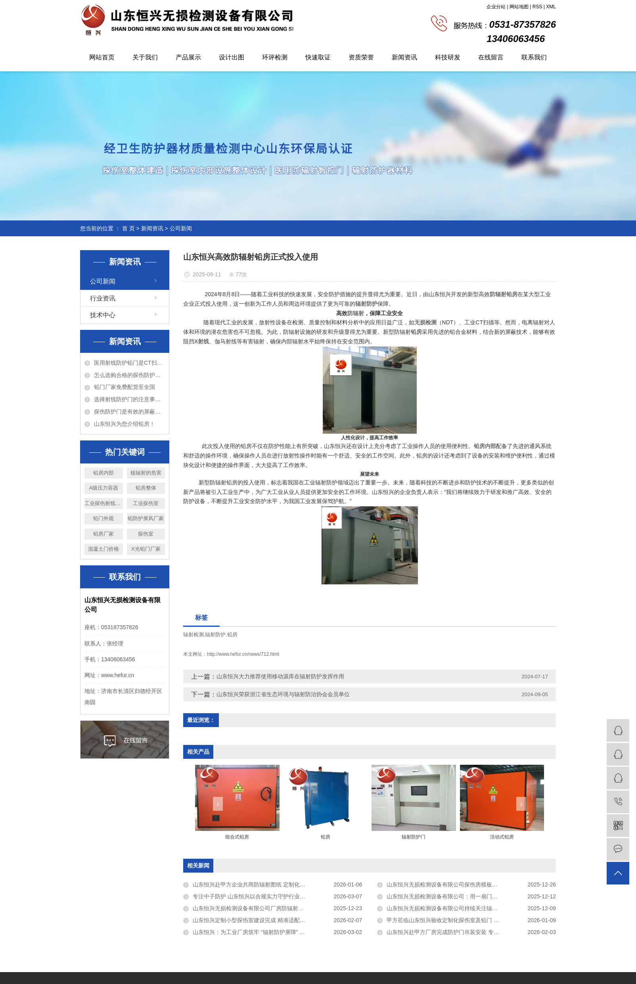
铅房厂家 (103, 534)
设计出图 (231, 57)
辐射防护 (215, 634)
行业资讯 (102, 298)
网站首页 (102, 57)
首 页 (128, 228)
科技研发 (447, 57)
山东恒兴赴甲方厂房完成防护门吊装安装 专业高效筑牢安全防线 (465, 932)
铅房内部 (103, 473)
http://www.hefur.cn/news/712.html (243, 654)
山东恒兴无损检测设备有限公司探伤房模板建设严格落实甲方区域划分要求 (471, 884)
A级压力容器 (103, 488)
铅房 (232, 634)
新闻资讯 (404, 57)
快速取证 (318, 57)
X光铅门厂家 (146, 549)
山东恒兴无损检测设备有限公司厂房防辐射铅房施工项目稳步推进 (273, 908)
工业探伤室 (146, 503)
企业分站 (496, 7)
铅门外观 (103, 518)
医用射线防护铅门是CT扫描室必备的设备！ (129, 363)
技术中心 (102, 315)
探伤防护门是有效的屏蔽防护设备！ (129, 411)
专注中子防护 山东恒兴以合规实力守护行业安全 (252, 896)
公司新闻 (181, 228)
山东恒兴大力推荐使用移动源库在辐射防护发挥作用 (280, 676)
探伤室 (145, 534)
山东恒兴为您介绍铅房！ (124, 424)
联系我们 (534, 57)
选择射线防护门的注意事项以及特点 (129, 399)
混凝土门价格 (103, 549)
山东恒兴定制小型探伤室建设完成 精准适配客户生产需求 (263, 920)
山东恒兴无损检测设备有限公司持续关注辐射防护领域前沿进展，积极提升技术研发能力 (471, 908)
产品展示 (188, 57)
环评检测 (274, 57)
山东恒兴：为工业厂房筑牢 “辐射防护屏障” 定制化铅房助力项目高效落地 (277, 932)
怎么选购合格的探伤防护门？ (129, 375)
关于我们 (145, 57)
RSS (537, 7)
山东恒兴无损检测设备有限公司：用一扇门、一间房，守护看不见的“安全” (471, 896)
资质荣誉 (361, 57)
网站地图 (519, 7)
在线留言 (491, 57)
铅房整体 (146, 488)
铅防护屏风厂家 (146, 518)
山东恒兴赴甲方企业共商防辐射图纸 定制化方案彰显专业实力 (268, 884)
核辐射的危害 (145, 473)
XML (551, 7)
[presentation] (218, 804)
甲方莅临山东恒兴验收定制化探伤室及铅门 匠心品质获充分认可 (465, 920)
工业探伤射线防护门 (103, 503)
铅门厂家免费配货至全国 (124, 387)
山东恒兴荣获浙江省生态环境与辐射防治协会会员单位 (283, 694)
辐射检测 (193, 634)
